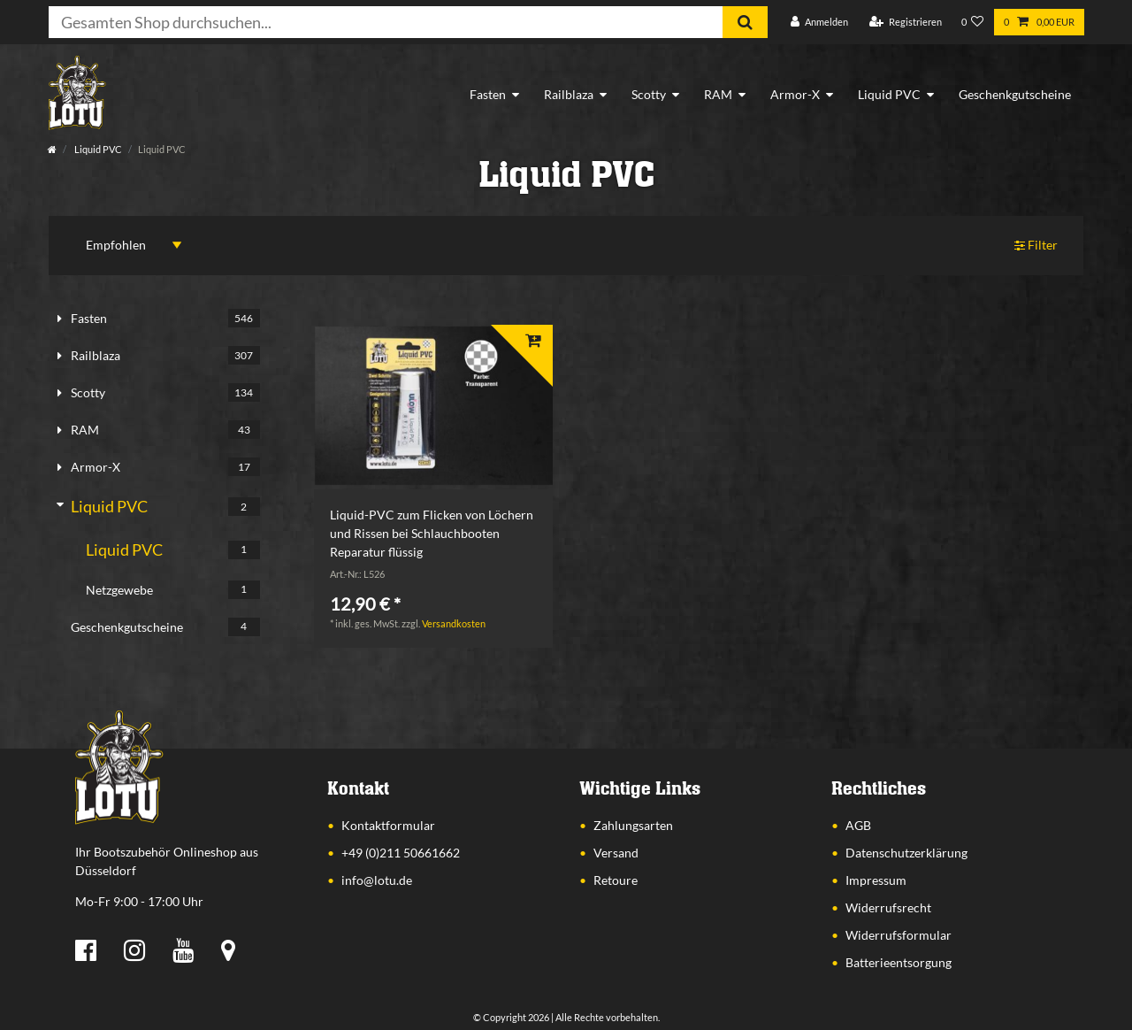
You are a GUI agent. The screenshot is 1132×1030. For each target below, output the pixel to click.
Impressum (875, 880)
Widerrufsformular (898, 934)
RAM (718, 94)
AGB (858, 825)
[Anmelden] (819, 22)
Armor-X (795, 94)
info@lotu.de (376, 880)
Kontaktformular (388, 825)
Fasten (488, 94)
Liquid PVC (889, 94)
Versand (616, 852)
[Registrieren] (906, 22)
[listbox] (433, 406)
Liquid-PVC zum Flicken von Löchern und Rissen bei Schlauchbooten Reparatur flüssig (431, 533)
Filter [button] (1036, 245)
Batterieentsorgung (898, 962)
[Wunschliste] (973, 22)
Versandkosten (454, 623)
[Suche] (745, 22)
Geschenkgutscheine (1015, 94)
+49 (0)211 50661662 (400, 852)
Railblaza (568, 94)
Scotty (648, 94)
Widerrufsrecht (888, 907)
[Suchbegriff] (386, 22)
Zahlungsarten (633, 825)
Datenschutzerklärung (906, 852)
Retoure (615, 880)
